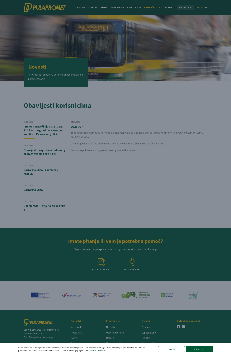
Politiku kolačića (99, 350)
